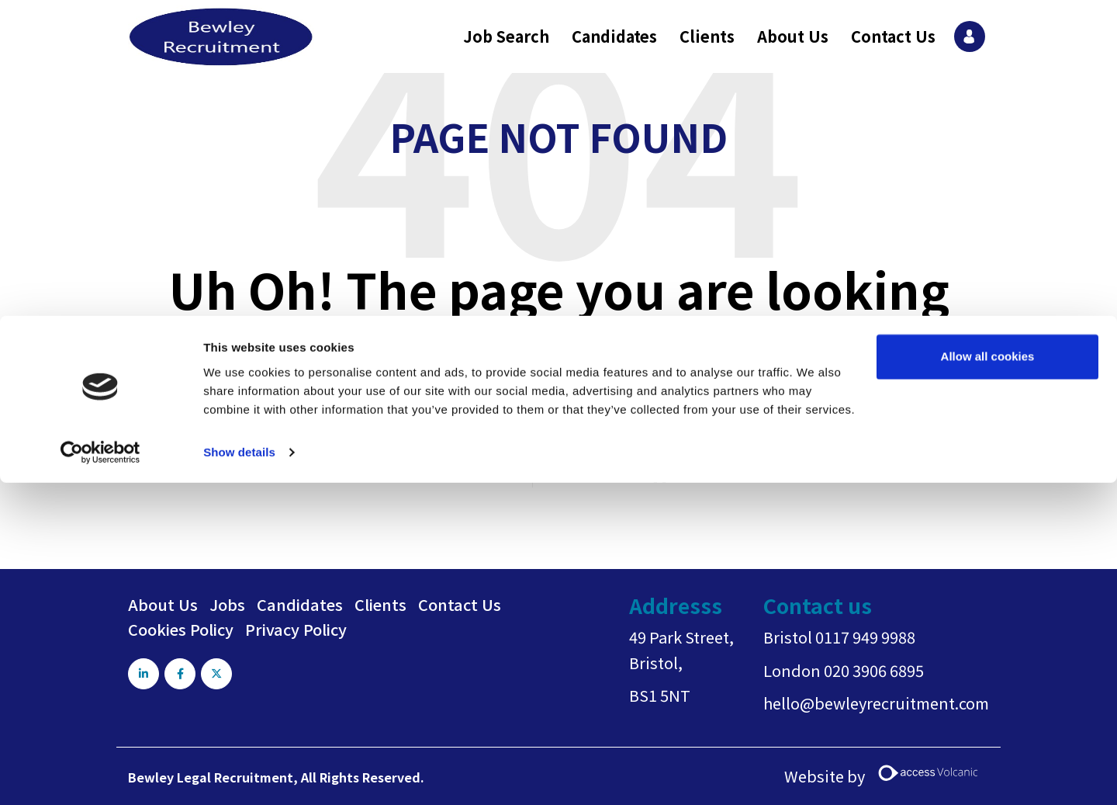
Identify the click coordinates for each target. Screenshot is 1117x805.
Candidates (300, 604)
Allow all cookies (988, 40)
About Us (163, 604)
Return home (591, 474)
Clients (380, 604)
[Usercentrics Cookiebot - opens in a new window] (100, 136)
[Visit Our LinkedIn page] (143, 673)
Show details (239, 136)
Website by (886, 775)
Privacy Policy (296, 629)
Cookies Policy (180, 629)
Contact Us (459, 604)
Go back (495, 474)
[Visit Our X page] (219, 673)
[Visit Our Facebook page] (181, 673)
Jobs (227, 604)
